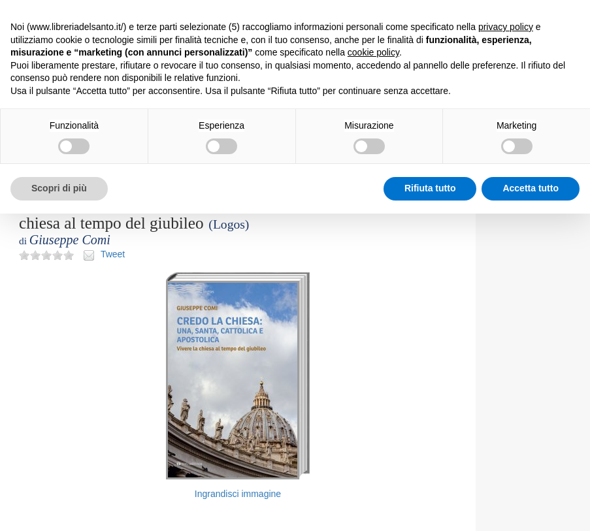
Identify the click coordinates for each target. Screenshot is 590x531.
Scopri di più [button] (59, 188)
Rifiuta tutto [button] (430, 188)
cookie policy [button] (373, 52)
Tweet (113, 254)
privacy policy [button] (505, 27)
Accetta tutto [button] (530, 188)
